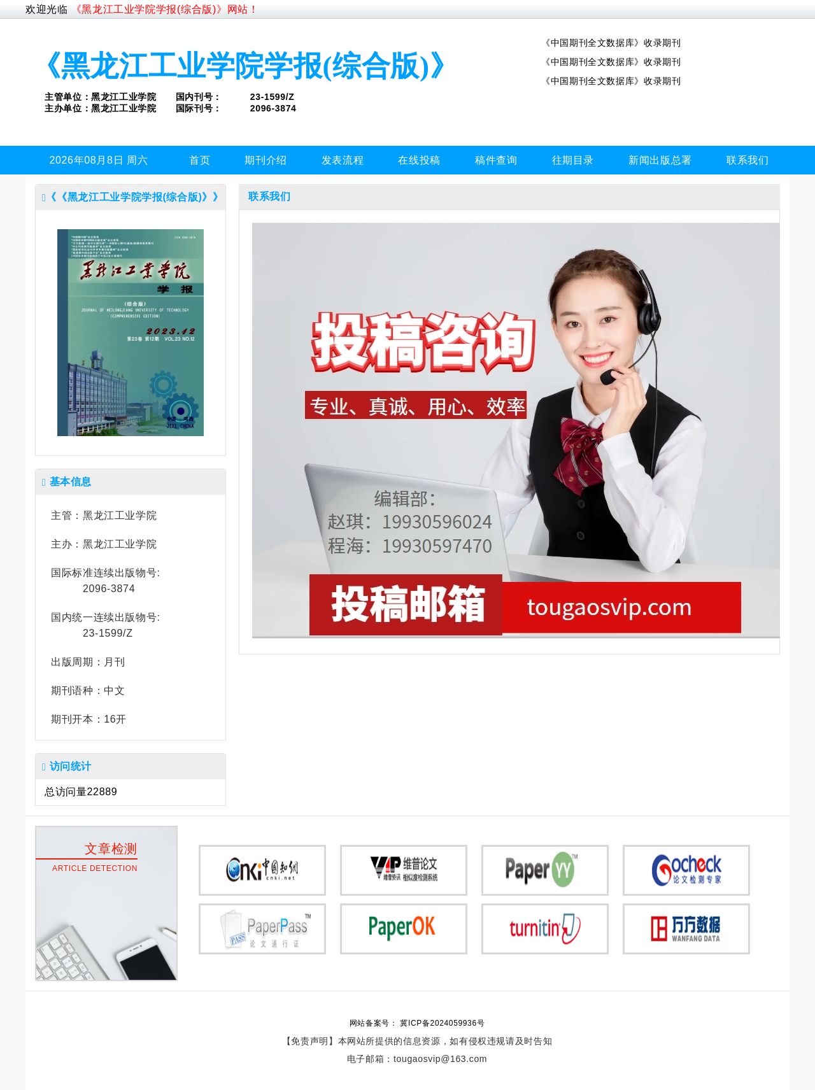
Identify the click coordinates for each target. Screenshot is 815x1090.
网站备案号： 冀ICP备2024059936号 (417, 1023)
